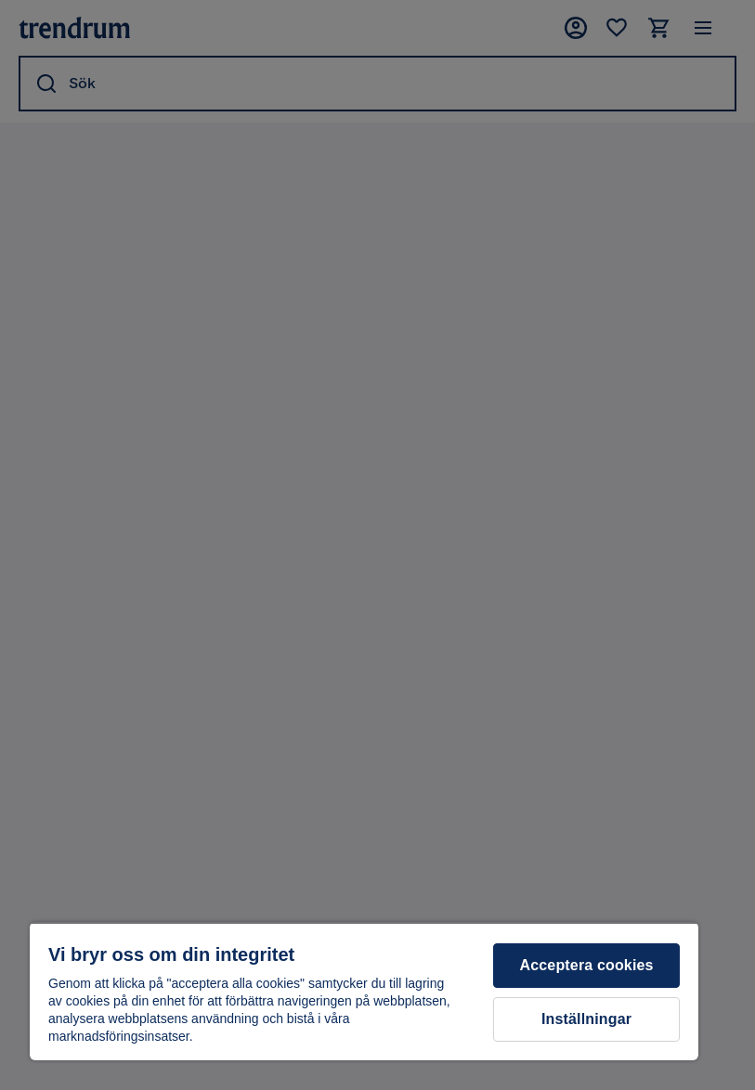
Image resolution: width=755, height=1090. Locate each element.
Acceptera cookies (587, 965)
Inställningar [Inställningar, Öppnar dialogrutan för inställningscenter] (586, 1019)
